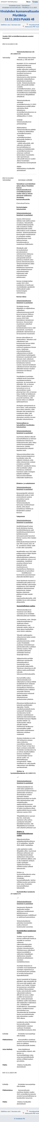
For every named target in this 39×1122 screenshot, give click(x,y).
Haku (36, 2)
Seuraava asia (15, 25)
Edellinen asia (5, 25)
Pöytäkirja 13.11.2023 (29, 8)
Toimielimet (25, 6)
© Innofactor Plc (19, 1119)
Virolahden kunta (14, 6)
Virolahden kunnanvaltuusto (11, 8)
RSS (29, 2)
